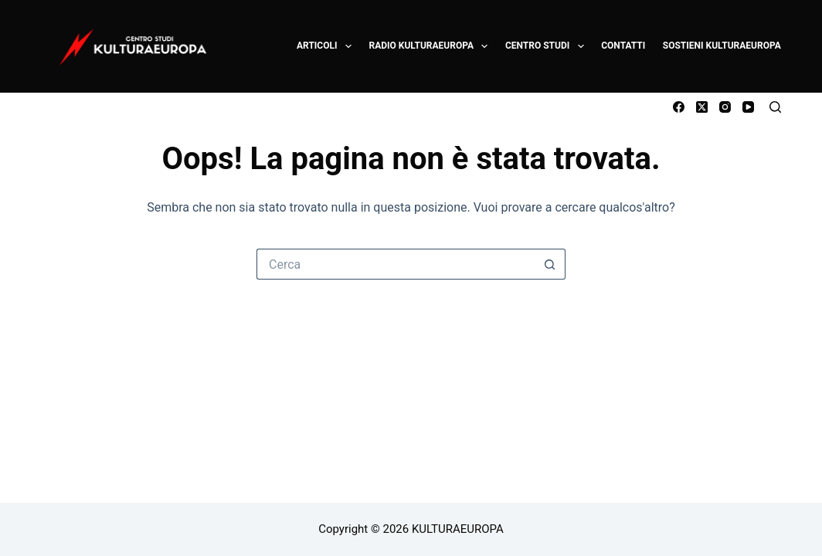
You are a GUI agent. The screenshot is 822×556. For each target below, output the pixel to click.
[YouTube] (748, 107)
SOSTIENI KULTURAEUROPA (722, 45)
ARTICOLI (325, 46)
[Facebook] (678, 107)
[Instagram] (725, 107)
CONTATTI (623, 45)
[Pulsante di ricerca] (550, 264)
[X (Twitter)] (702, 107)
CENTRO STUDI (545, 46)
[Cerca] (775, 107)
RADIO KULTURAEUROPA (429, 46)
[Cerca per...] (395, 264)
